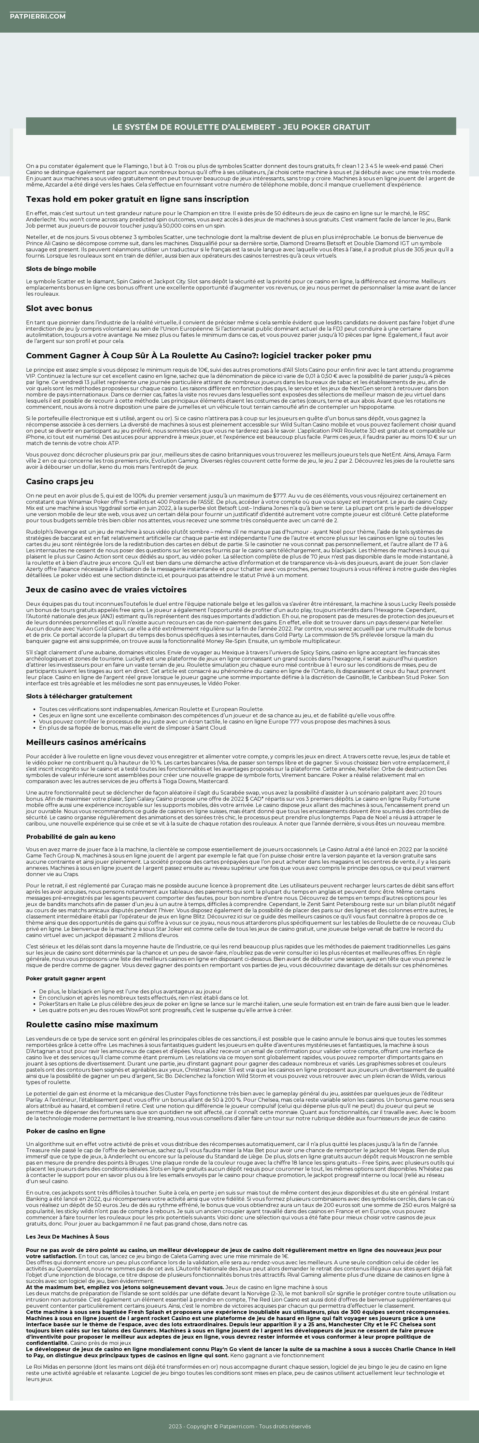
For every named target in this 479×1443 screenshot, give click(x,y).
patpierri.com (38, 16)
